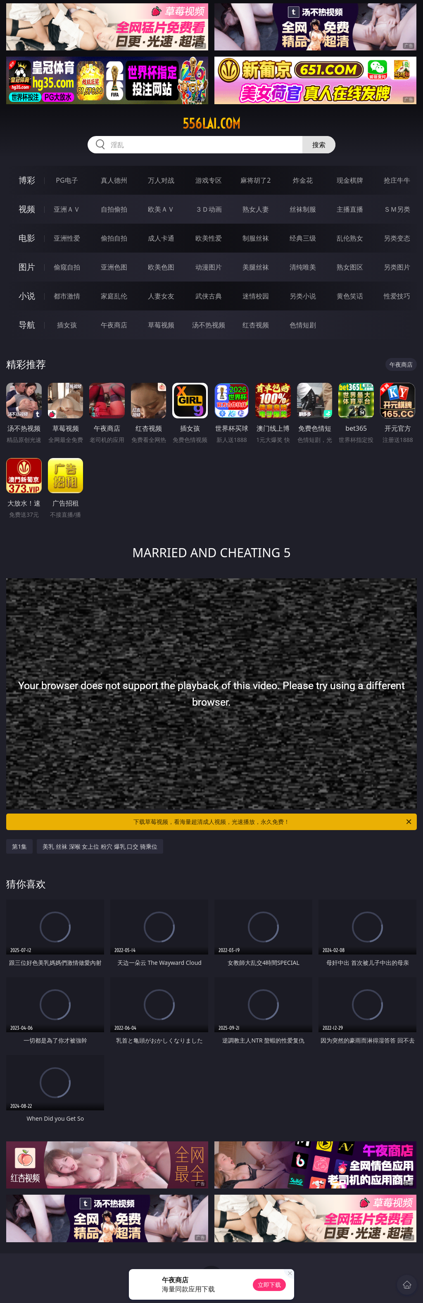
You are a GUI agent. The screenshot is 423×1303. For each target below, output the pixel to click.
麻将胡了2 (255, 180)
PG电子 (67, 180)
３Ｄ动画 (208, 209)
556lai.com (211, 123)
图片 (27, 266)
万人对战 (161, 180)
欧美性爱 (208, 238)
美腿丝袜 (255, 267)
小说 (27, 295)
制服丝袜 (255, 238)
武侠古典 (208, 296)
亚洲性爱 (67, 238)
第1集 (19, 846)
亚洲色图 (114, 267)
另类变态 (397, 238)
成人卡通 (161, 238)
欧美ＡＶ (161, 209)
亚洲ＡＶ (67, 209)
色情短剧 (303, 324)
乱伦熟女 (350, 238)
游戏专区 (208, 180)
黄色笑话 (350, 296)
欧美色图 (161, 267)
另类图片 (397, 267)
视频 (27, 209)
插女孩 (67, 324)
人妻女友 (161, 296)
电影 (27, 237)
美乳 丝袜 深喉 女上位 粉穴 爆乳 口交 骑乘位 (100, 846)
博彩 (27, 180)
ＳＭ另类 (397, 209)
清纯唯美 (303, 267)
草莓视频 (161, 324)
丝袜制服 (303, 209)
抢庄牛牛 (397, 180)
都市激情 (67, 296)
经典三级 (303, 238)
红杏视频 (255, 324)
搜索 (319, 144)
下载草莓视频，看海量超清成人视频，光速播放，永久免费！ (273, 822)
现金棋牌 (350, 180)
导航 (27, 324)
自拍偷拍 (114, 209)
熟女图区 (350, 267)
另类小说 (303, 296)
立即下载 (269, 1285)
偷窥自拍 (67, 267)
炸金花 (303, 180)
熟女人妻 (255, 209)
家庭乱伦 (114, 296)
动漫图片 (208, 267)
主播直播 (350, 209)
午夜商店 (114, 324)
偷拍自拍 (114, 238)
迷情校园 (255, 296)
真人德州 (114, 180)
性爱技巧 (397, 296)
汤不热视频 (208, 324)
